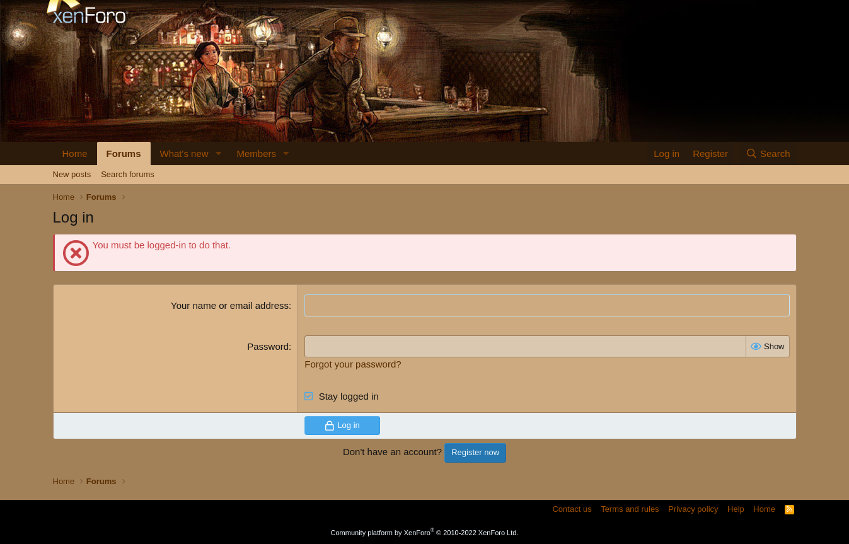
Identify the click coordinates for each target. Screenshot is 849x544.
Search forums (127, 174)
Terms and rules (630, 509)
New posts (72, 174)
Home (75, 153)
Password (268, 346)
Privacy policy (693, 509)
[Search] (768, 153)
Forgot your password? (352, 364)
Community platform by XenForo (425, 532)
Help (735, 509)
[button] (218, 153)
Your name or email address (230, 305)
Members (256, 153)
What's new (184, 153)
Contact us (571, 509)
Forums (124, 153)
